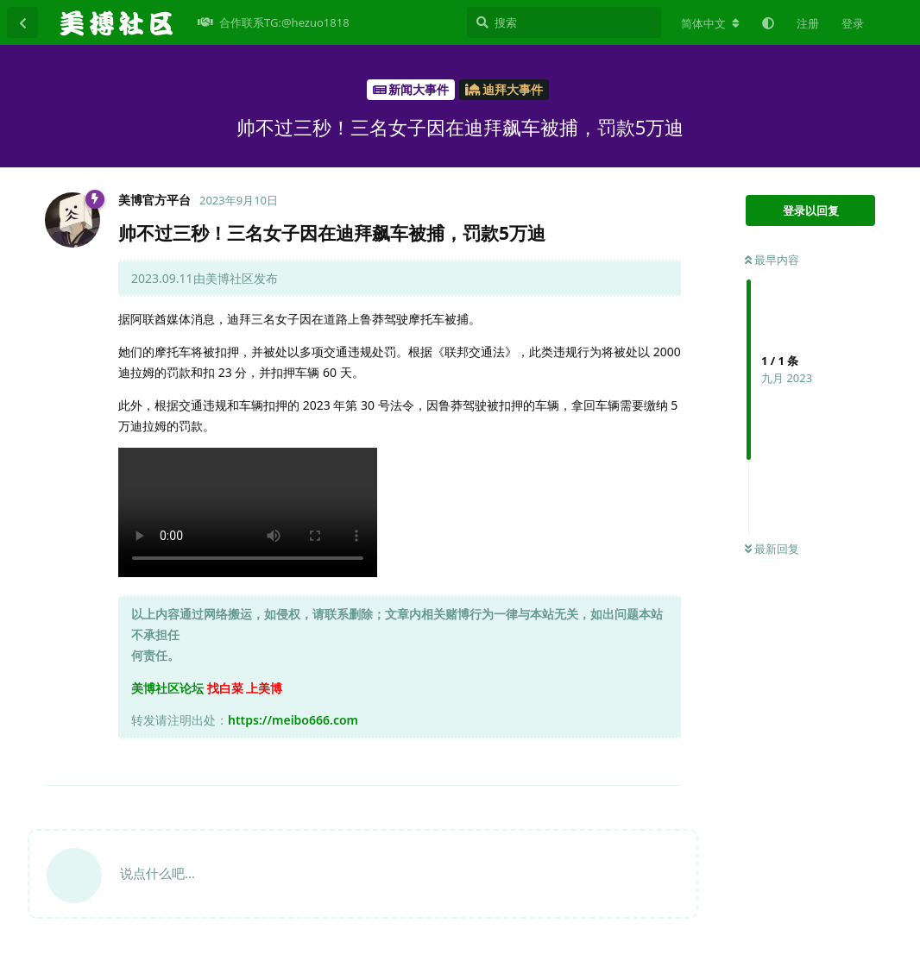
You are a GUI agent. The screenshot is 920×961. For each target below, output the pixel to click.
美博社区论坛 (167, 688)
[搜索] (564, 22)
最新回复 (772, 548)
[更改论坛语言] (710, 23)
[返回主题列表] (22, 22)
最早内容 (772, 259)
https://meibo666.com (293, 720)
